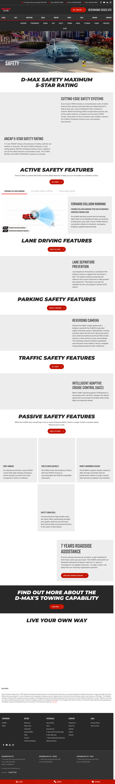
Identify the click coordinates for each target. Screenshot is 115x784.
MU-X (4, 726)
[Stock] (19, 782)
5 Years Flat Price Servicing (54, 732)
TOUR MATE (106, 23)
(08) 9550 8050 (85, 762)
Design (45, 23)
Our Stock (29, 17)
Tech (53, 23)
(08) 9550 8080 (48, 762)
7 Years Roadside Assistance (55, 738)
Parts (69, 17)
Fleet (81, 17)
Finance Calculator (30, 741)
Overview (23, 23)
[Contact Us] (34, 2)
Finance (94, 17)
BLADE (65, 28)
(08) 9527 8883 (10, 762)
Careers (71, 729)
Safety (61, 23)
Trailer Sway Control (67, 191)
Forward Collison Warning (14, 191)
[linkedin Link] (107, 2)
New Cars (27, 723)
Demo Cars (27, 726)
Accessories (50, 729)
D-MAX (4, 723)
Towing (69, 23)
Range (78, 23)
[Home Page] (6, 9)
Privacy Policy (95, 723)
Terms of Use (95, 726)
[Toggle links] (9, 772)
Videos (71, 732)
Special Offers (28, 732)
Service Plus (50, 723)
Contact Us (72, 723)
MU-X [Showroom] (15, 17)
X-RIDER (96, 23)
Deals (43, 17)
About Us (72, 726)
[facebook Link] (101, 2)
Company (109, 17)
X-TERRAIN (87, 23)
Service (56, 17)
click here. (54, 702)
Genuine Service (51, 741)
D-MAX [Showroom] (3, 17)
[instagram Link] (110, 2)
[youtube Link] (104, 2)
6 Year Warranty (51, 735)
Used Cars (27, 729)
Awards (71, 735)
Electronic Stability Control (42, 191)
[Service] (57, 782)
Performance (35, 23)
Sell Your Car (77, 10)
